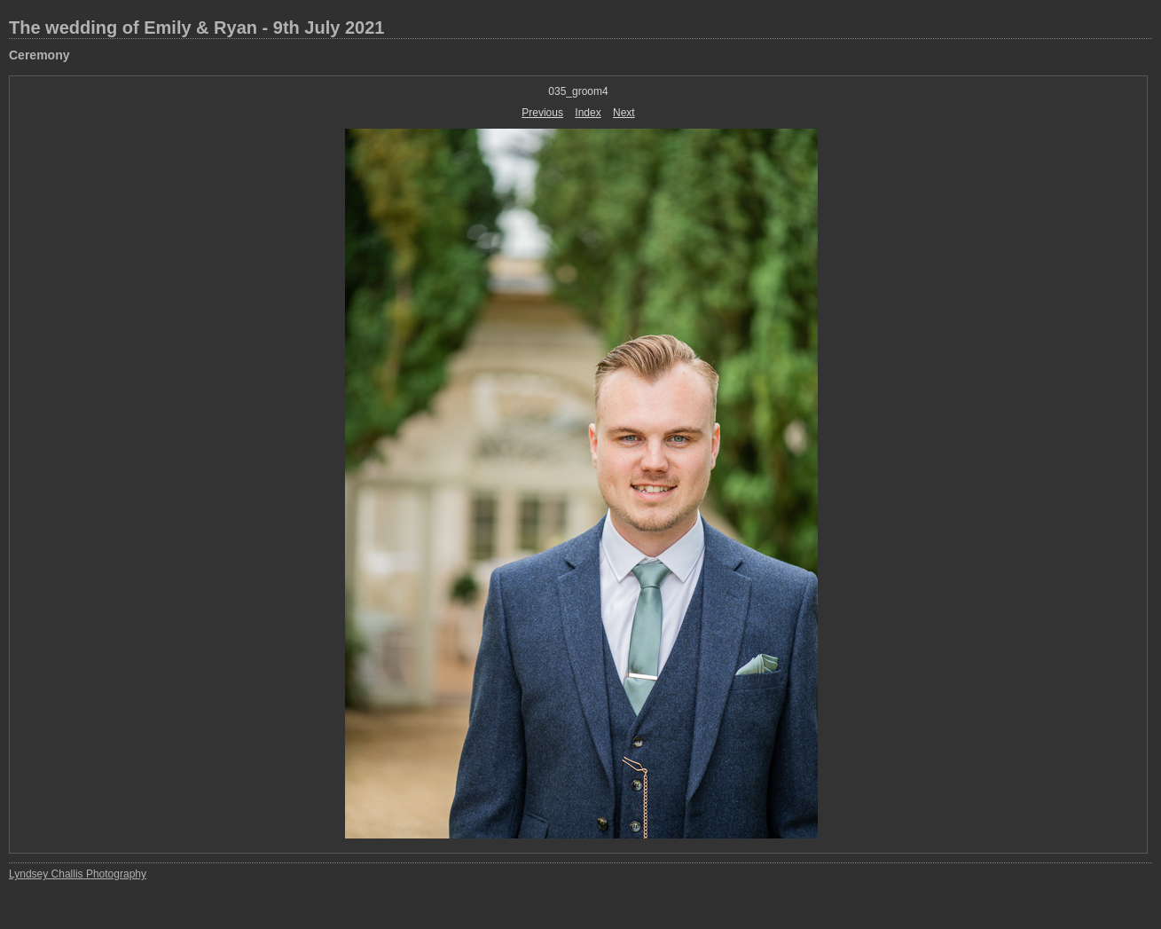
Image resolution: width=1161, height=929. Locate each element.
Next (624, 112)
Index (587, 112)
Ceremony (39, 55)
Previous (542, 112)
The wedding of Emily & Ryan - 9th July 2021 (196, 27)
